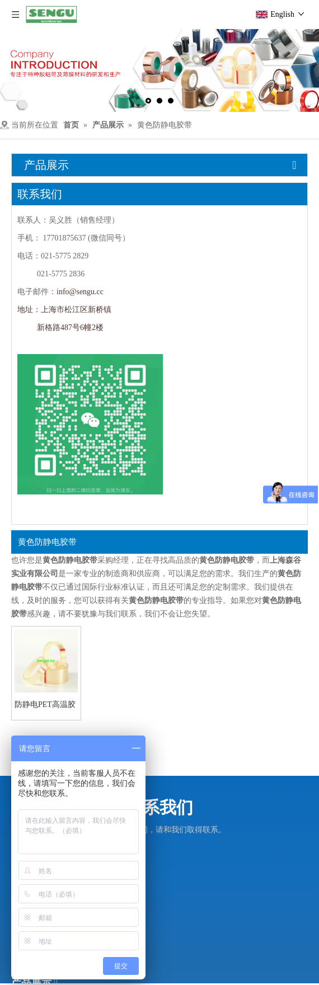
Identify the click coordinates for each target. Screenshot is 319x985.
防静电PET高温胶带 (45, 704)
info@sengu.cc (80, 292)
